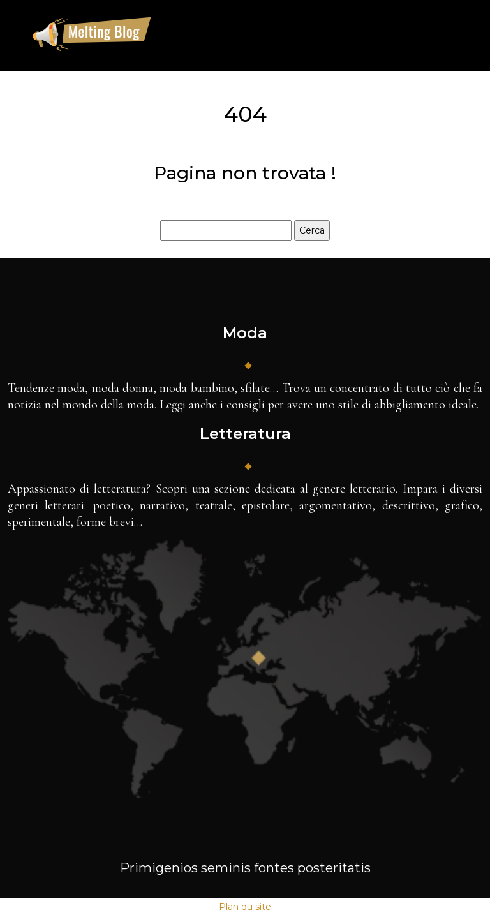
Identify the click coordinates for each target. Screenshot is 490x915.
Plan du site (245, 906)
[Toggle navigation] (448, 35)
